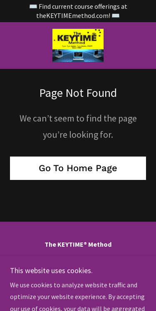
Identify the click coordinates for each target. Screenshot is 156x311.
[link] (77, 45)
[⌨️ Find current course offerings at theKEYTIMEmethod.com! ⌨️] (78, 11)
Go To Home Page (78, 168)
